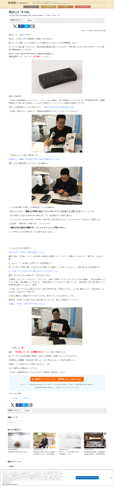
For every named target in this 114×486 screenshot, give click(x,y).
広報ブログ (13, 423)
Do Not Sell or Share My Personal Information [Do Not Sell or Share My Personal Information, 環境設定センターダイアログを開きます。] (87, 477)
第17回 (26, 398)
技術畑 (65, 6)
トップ (31, 6)
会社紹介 (30, 20)
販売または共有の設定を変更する (10, 484)
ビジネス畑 (48, 6)
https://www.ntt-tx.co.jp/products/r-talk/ (59, 107)
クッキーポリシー (7, 482)
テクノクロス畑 (82, 6)
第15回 (15, 398)
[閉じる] (111, 477)
